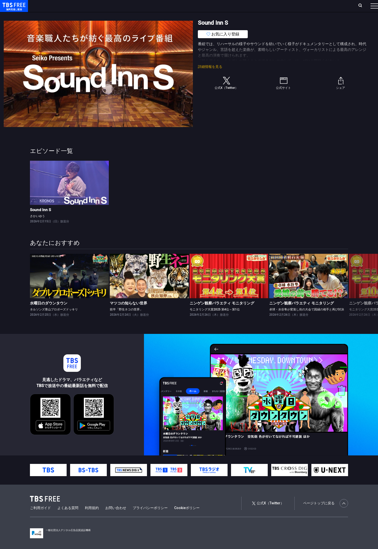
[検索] (327, 5)
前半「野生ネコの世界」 (126, 319)
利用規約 (92, 518)
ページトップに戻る (325, 513)
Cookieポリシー (187, 518)
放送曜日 (74, 6)
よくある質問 (67, 518)
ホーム (56, 6)
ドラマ (100, 15)
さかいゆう (37, 226)
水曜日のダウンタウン (48, 313)
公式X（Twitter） (268, 513)
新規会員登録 (305, 6)
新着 (54, 15)
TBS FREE (13, 8)
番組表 (362, 6)
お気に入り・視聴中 (148, 6)
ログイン (281, 6)
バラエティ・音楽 (124, 15)
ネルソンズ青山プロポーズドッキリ (54, 319)
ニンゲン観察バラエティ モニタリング (222, 313)
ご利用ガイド (40, 518)
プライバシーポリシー (150, 518)
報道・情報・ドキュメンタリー (165, 15)
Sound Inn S (40, 220)
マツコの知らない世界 (128, 313)
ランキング (94, 6)
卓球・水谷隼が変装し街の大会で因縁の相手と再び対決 (306, 319)
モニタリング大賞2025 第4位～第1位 (215, 319)
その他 (197, 15)
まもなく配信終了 (77, 15)
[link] (69, 193)
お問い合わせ (115, 518)
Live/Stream (118, 6)
